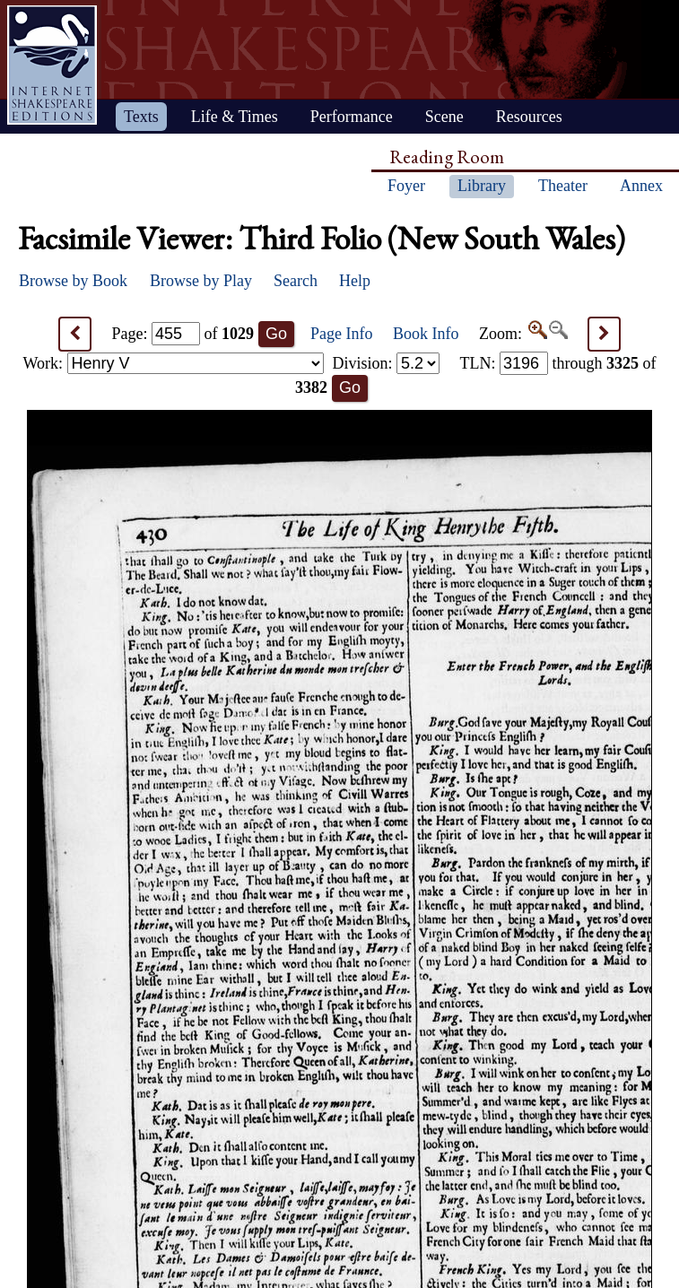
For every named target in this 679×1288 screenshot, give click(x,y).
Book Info (426, 334)
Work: (173, 363)
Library (481, 186)
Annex (641, 186)
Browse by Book (73, 281)
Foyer (406, 186)
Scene (444, 117)
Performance (351, 117)
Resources (529, 117)
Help (354, 281)
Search (296, 281)
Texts (141, 117)
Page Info (341, 334)
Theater (563, 186)
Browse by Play (201, 281)
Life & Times (234, 117)
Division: (386, 363)
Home (52, 65)
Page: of (183, 334)
